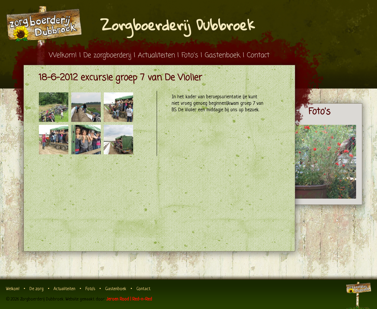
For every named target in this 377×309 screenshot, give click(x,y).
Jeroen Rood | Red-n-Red (129, 299)
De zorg (36, 289)
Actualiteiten (156, 55)
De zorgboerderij (107, 55)
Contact (258, 55)
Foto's (189, 55)
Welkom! (63, 55)
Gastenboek (222, 55)
